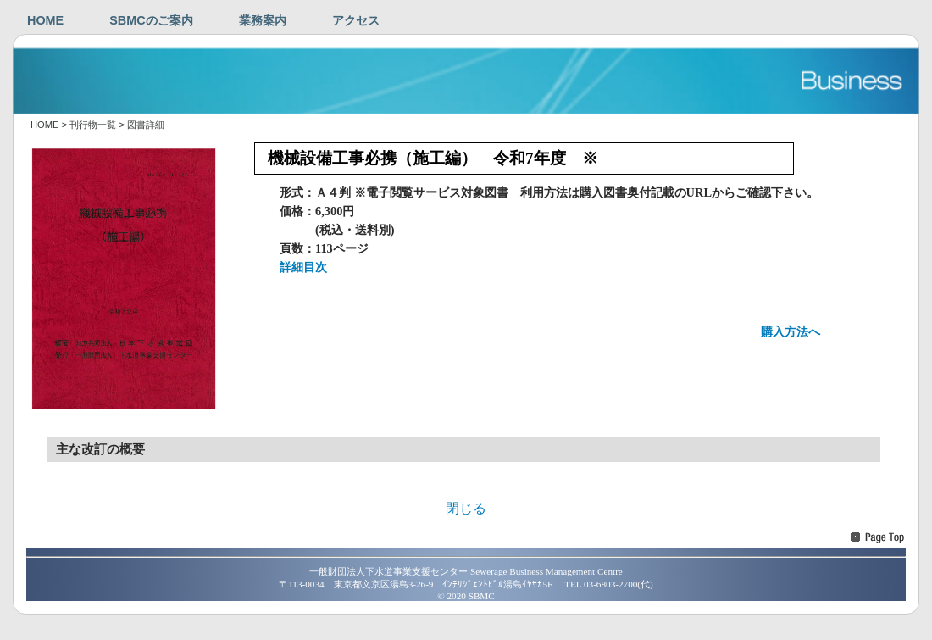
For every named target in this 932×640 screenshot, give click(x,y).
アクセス (356, 20)
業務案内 (262, 20)
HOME (45, 20)
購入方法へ (790, 331)
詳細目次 (303, 267)
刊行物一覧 (92, 125)
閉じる (466, 508)
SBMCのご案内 (150, 20)
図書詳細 (145, 125)
